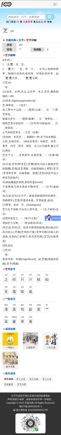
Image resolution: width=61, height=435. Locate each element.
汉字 (21, 40)
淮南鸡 (50, 22)
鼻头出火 (38, 22)
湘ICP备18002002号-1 (30, 406)
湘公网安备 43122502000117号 (32, 410)
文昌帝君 (28, 22)
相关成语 (10, 373)
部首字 (10, 299)
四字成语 (8, 379)
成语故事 (10, 329)
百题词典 (11, 40)
